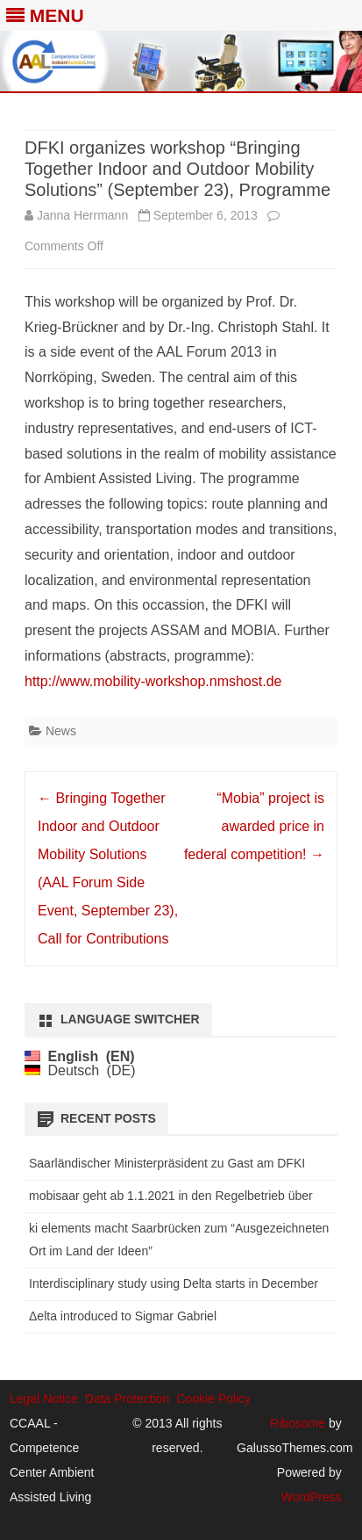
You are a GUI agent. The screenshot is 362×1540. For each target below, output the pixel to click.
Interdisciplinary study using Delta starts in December (173, 1283)
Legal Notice (44, 1399)
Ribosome (297, 1423)
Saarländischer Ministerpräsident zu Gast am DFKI (167, 1163)
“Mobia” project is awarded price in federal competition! (254, 826)
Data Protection (127, 1399)
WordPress (311, 1497)
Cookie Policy (213, 1399)
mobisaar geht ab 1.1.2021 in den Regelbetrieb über (171, 1196)
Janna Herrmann (82, 215)
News (61, 731)
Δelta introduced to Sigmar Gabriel (122, 1316)
